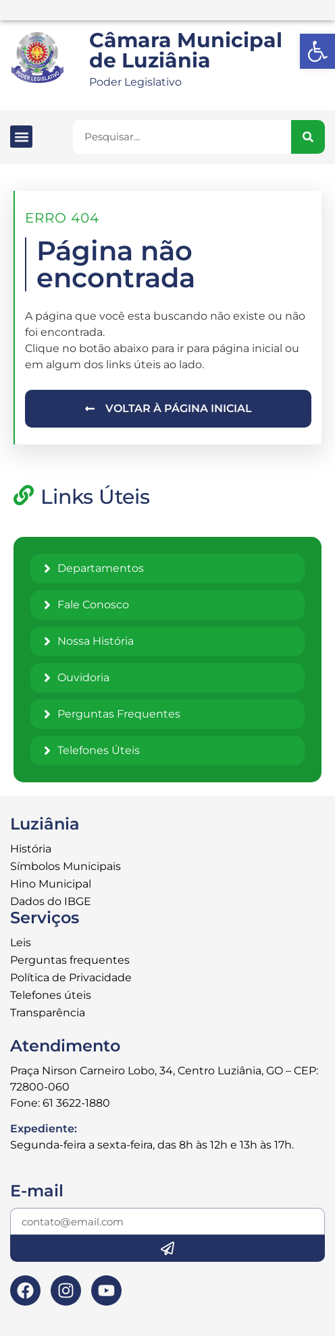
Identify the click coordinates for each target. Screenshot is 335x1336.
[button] (21, 136)
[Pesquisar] (308, 137)
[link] (317, 51)
